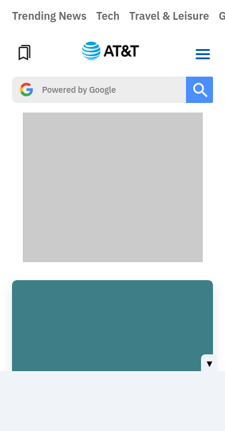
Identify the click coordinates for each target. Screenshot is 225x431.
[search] (99, 90)
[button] (203, 53)
